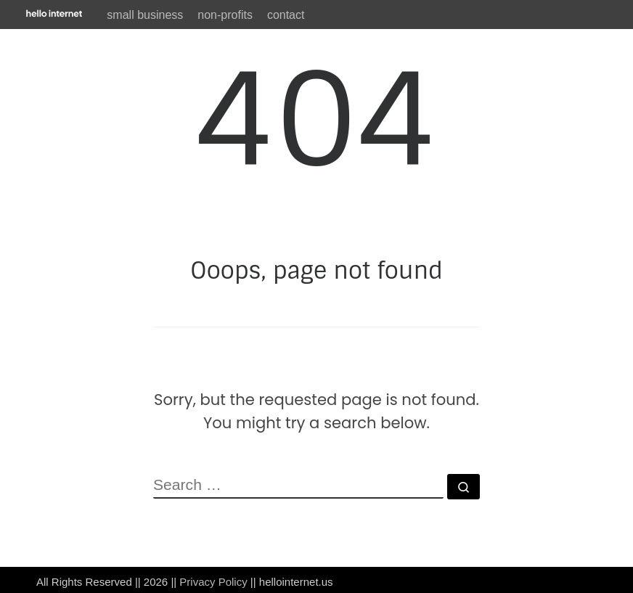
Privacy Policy (213, 582)
